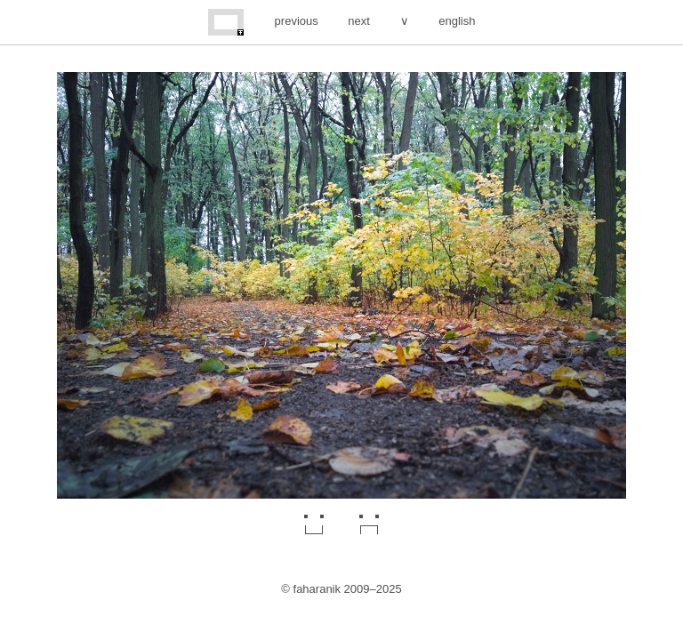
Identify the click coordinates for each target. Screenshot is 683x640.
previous (296, 21)
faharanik (317, 589)
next (359, 21)
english (456, 21)
